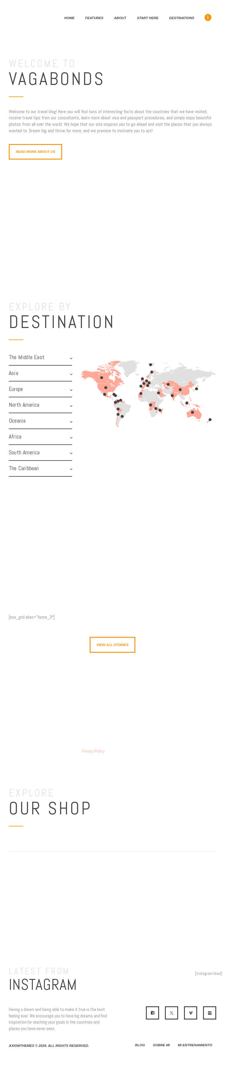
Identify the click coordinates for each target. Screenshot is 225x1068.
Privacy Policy (93, 751)
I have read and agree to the (69, 751)
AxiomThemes (21, 1045)
